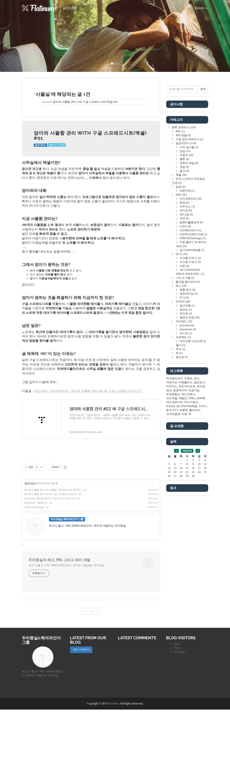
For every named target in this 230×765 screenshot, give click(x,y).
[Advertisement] (91, 481)
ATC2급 (186, 333)
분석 (169, 528)
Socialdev (113, 758)
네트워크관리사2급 (193, 353)
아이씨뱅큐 (173, 532)
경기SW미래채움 (191, 368)
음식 (184, 289)
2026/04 (187, 569)
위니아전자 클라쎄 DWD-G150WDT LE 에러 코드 (50, 554)
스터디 (202, 524)
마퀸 (184, 532)
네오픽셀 (171, 517)
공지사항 (69, 8)
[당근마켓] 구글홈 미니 (36, 558)
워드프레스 (188, 513)
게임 (184, 285)
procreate (186, 444)
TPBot (192, 517)
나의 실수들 (188, 266)
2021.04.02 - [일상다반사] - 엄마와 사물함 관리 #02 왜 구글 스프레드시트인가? (88, 391)
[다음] (97, 666)
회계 (184, 321)
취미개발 (183, 254)
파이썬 (185, 329)
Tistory (197, 6)
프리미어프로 (187, 505)
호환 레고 (187, 408)
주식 (180, 467)
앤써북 (201, 517)
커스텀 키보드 (190, 380)
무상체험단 (173, 513)
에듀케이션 (188, 412)
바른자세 (187, 309)
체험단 (183, 517)
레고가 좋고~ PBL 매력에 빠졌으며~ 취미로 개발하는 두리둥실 (66, 620)
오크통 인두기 (190, 376)
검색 (203, 207)
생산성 (181, 475)
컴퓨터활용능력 (191, 341)
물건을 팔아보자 (187, 400)
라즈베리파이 (190, 349)
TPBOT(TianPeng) (192, 357)
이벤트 (186, 273)
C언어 (185, 345)
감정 (185, 269)
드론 (184, 384)
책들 (181, 293)
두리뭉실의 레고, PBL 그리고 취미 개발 (59, 615)
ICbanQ (170, 524)
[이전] (84, 666)
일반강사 (199, 501)
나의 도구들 (184, 396)
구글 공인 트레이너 (189, 258)
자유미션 (171, 501)
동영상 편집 (189, 436)
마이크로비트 (190, 317)
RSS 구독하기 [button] (81, 705)
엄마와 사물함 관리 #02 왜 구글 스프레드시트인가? (51, 549)
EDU (181, 313)
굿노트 (185, 452)
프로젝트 (183, 456)
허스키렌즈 (191, 521)
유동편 (183, 528)
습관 (180, 305)
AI (178, 471)
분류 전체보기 (183, 246)
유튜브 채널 (188, 281)
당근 (169, 509)
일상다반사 (40, 145)
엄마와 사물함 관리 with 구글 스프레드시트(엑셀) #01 (85, 101)
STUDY (182, 420)
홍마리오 (194, 528)
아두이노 (187, 325)
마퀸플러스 (186, 501)
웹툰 (184, 277)
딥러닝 (185, 428)
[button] (17, 36)
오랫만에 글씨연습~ (34, 562)
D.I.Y (181, 372)
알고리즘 (187, 424)
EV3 (184, 416)
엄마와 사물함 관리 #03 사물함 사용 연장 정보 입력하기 (53, 545)
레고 (181, 404)
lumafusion (187, 448)
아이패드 (183, 440)
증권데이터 (180, 509)
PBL (180, 250)
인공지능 (193, 509)
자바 (184, 337)
